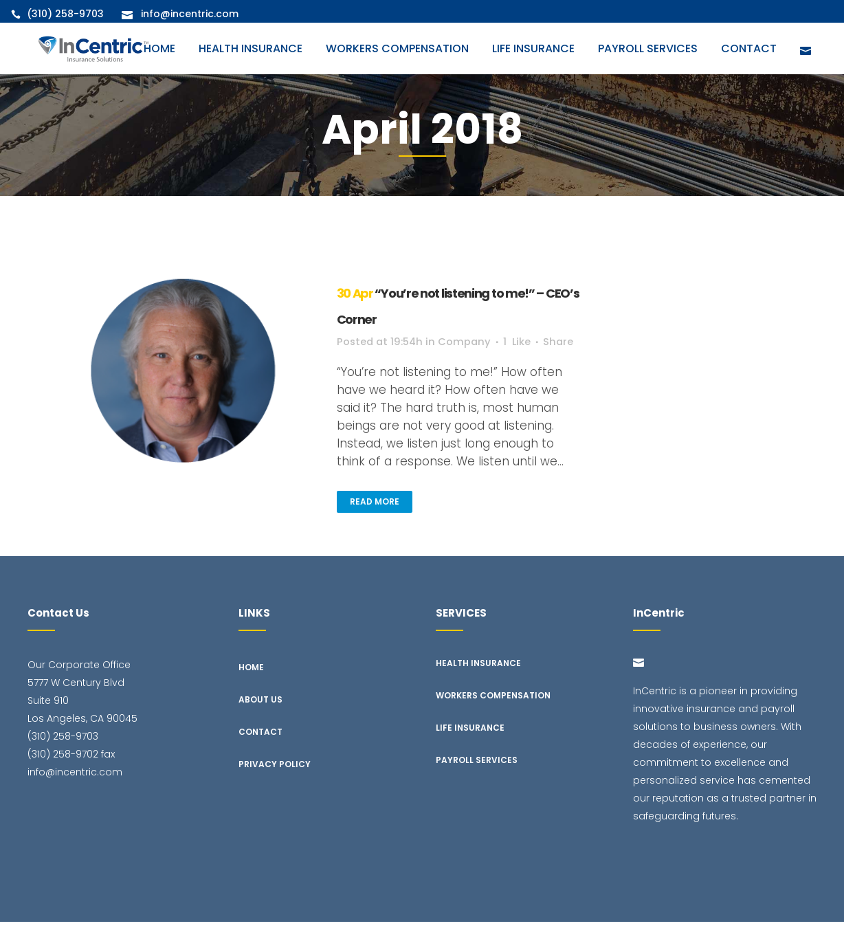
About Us (260, 716)
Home (251, 684)
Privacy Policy (274, 781)
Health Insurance (478, 680)
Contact (260, 749)
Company (481, 341)
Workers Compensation (493, 712)
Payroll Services (477, 777)
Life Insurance (470, 745)
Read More (374, 519)
